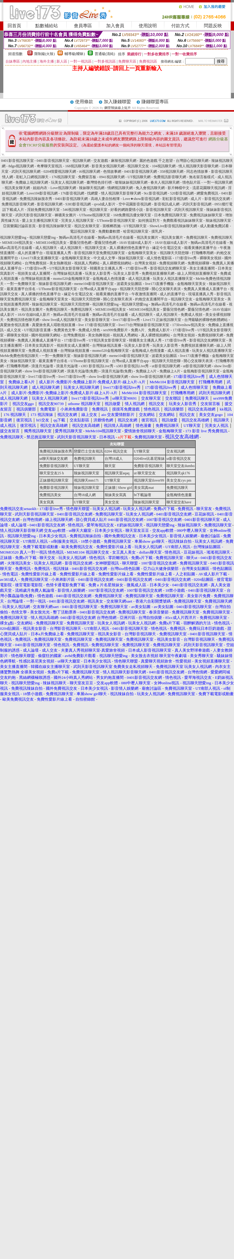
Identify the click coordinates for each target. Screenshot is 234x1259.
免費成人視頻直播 (42, 350)
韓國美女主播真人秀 (106, 268)
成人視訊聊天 (46, 248)
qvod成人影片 (104, 204)
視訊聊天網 (81, 161)
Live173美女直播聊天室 (39, 258)
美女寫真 (47, 502)
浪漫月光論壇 (42, 366)
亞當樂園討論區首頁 (19, 226)
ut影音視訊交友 (178, 458)
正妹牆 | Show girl (118, 488)
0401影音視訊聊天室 (17, 161)
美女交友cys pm (178, 480)
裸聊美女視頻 (210, 258)
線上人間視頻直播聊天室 (197, 273)
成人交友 (14, 330)
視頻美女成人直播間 (33, 273)
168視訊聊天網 (77, 166)
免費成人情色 (89, 330)
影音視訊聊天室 (158, 210)
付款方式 (180, 25)
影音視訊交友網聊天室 (168, 268)
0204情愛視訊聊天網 (59, 171)
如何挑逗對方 (149, 220)
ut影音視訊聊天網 (166, 366)
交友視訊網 (175, 451)
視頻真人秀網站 (87, 263)
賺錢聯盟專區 (155, 101)
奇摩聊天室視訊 (49, 166)
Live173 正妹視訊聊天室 (162, 320)
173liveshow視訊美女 (188, 325)
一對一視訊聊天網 (218, 182)
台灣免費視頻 (35, 263)
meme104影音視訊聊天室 (94, 284)
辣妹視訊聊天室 (218, 220)
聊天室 (110, 466)
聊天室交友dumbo (180, 466)
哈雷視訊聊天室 (135, 231)
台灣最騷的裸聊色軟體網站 (206, 320)
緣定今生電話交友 (166, 248)
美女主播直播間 (202, 268)
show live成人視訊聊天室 (61, 320)
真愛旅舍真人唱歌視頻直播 (53, 325)
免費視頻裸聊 (198, 263)
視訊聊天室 (98, 210)
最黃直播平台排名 (21, 289)
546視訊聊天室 (74, 210)
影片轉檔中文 (178, 188)
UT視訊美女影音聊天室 (68, 268)
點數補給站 (46, 25)
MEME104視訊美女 (17, 242)
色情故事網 (112, 171)
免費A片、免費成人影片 (150, 330)
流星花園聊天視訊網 (208, 188)
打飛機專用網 (202, 253)
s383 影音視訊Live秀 (97, 366)
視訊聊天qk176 (178, 473)
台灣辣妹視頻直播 (35, 278)
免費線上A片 (146, 371)
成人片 (196, 199)
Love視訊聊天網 (63, 188)
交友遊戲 (100, 161)
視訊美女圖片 (147, 237)
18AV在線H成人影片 (135, 242)
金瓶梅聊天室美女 (142, 253)
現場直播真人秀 (58, 253)
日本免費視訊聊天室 (170, 215)
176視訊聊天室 (63, 177)
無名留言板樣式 (201, 177)
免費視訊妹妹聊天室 (206, 215)
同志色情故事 (197, 171)
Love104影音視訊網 (42, 193)
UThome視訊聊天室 (94, 215)
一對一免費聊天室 (21, 284)
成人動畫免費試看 (214, 226)
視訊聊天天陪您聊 (174, 253)
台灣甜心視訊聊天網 (192, 161)
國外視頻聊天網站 (45, 335)
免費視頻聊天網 (172, 263)
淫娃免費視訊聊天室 (43, 210)
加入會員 (115, 25)
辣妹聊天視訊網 (91, 188)
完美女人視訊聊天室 (77, 220)
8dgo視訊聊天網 (21, 166)
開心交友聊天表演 (166, 289)
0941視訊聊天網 (112, 177)
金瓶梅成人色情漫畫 (109, 278)
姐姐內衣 (40, 188)
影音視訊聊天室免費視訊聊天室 (99, 253)
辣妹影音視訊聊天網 (55, 284)
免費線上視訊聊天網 (31, 182)
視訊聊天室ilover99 (149, 480)
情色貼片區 (191, 182)
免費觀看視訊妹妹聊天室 (183, 220)
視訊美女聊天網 (17, 188)
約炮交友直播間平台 (151, 299)
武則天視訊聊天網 (25, 171)
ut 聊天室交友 (145, 473)
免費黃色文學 (64, 330)
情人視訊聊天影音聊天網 (198, 166)
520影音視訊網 (182, 193)
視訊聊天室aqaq (117, 473)
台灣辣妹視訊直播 (67, 273)
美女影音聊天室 (97, 320)
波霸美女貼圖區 (129, 284)
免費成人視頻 (191, 314)
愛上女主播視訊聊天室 (40, 220)
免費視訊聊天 (197, 237)
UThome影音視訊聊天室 (116, 220)
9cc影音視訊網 (155, 193)
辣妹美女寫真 (115, 495)
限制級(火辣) (44, 54)
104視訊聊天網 (164, 166)
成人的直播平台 (30, 253)
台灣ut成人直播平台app (98, 289)
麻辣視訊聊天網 (123, 161)
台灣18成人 (114, 458)
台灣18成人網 (85, 495)
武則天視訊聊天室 (188, 210)
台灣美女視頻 (145, 263)
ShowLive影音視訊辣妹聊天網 (173, 226)
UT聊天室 (142, 451)
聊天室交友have (178, 502)
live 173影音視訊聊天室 (96, 325)
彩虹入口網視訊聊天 (32, 177)
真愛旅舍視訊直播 (14, 325)
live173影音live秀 (126, 320)
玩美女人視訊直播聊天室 (173, 278)
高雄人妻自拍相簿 (105, 199)
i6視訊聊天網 (89, 171)
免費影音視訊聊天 (54, 466)
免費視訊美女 (50, 495)
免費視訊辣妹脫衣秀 (36, 199)
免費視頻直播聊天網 (158, 273)
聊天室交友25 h (52, 473)
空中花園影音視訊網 (135, 204)
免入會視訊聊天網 (150, 188)
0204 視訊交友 (116, 451)
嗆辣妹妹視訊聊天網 (131, 182)
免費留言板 (87, 177)
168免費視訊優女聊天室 (132, 215)
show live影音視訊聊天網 (44, 371)
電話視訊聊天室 (82, 231)
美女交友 (112, 502)
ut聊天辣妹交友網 (54, 458)
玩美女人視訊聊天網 (67, 182)
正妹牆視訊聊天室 (54, 480)
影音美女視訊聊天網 (108, 166)
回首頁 (14, 25)
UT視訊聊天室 (135, 226)
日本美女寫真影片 (39, 345)
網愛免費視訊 (207, 193)
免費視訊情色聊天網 (23, 320)
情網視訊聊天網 (120, 188)
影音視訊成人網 (166, 204)
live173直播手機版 (159, 284)
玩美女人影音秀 (97, 273)
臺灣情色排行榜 (99, 182)
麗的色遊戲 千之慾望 (156, 161)
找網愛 (92, 193)
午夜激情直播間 (144, 294)
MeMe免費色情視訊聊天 (19, 356)
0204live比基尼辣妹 (149, 458)
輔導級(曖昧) (75, 54)
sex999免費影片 (115, 330)
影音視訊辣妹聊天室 (55, 226)
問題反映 (213, 25)
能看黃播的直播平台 (200, 248)
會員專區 (83, 25)
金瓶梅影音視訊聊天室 (201, 371)
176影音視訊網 (72, 193)
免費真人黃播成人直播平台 (205, 289)
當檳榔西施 (112, 226)
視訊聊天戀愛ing (13, 237)
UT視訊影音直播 (37, 330)
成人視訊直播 (139, 278)
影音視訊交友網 (217, 199)
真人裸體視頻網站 (117, 263)
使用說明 (148, 25)
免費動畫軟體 (109, 231)
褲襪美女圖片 (65, 215)
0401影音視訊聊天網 (140, 171)
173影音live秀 (186, 258)
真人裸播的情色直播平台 (129, 248)
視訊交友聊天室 (87, 226)
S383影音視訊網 (78, 204)
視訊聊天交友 (138, 166)
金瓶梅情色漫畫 (179, 495)
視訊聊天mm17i (86, 480)
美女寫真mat (144, 488)
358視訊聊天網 (171, 171)
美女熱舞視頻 (60, 263)
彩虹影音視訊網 (175, 199)
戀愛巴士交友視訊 (88, 451)
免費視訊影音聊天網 (169, 177)
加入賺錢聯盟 (117, 101)
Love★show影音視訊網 (141, 199)
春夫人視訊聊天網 (164, 182)
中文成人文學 (104, 258)
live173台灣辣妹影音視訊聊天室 (144, 325)
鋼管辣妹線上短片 (117, 108)
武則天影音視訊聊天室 (33, 215)
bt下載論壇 (142, 495)
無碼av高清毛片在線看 (77, 237)
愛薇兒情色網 (80, 242)
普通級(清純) (105, 54)
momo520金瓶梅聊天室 (71, 278)
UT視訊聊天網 (139, 177)
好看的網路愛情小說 (126, 210)
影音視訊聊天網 (49, 204)
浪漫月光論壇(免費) (82, 371)
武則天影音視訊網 (196, 204)
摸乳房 (156, 231)
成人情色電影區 (159, 258)
